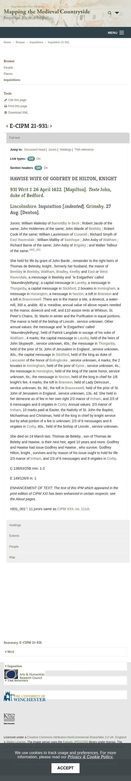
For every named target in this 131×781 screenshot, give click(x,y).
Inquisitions (36, 42)
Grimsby (95, 206)
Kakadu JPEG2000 (75, 742)
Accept (65, 768)
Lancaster (17, 360)
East (91, 272)
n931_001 (35, 249)
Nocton (78, 294)
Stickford (69, 288)
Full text (14, 138)
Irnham (95, 399)
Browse (20, 42)
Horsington (39, 294)
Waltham (109, 240)
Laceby (80, 283)
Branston (105, 294)
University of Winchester (26, 696)
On (39, 158)
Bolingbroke (58, 360)
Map (12, 557)
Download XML (16, 112)
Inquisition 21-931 (58, 42)
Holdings (65, 149)
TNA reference (84, 149)
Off (31, 158)
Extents (14, 536)
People (8, 67)
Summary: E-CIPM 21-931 (23, 642)
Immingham (106, 288)
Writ (10, 652)
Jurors (52, 149)
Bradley (62, 272)
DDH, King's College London (10, 718)
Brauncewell (31, 299)
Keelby (75, 272)
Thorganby (18, 288)
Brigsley (80, 245)
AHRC (25, 674)
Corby (62, 404)
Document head (34, 149)
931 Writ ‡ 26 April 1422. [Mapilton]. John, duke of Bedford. (60, 192)
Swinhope (72, 240)
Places (8, 74)
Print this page (15, 106)
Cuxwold (80, 234)
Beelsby (95, 229)
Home (7, 42)
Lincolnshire (23, 206)
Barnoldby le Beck (65, 223)
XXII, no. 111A (73, 509)
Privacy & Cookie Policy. (91, 757)
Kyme (79, 366)
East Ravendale (22, 240)
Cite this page (15, 100)
